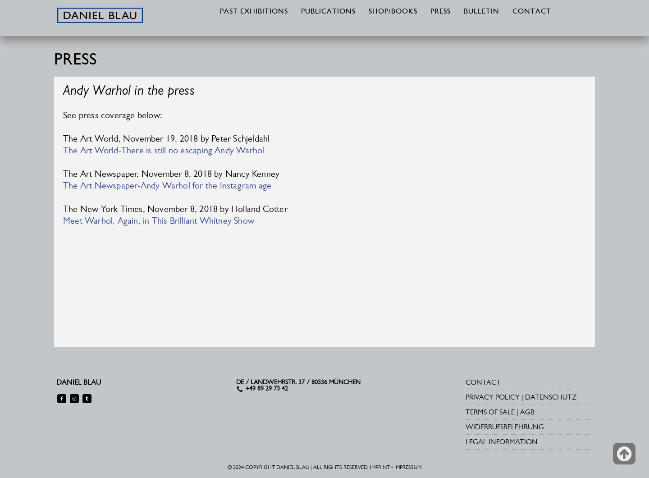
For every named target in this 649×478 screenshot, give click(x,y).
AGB (527, 412)
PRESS (440, 11)
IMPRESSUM (407, 467)
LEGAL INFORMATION (502, 441)
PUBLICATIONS (328, 11)
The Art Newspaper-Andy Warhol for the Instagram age (167, 185)
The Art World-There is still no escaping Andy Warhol (163, 150)
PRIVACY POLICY (493, 397)
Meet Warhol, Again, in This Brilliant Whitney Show (158, 220)
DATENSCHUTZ (550, 397)
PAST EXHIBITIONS (254, 11)
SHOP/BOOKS (393, 11)
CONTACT (532, 11)
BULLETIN (481, 11)
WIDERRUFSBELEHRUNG (505, 427)
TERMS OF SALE (490, 412)
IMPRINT (380, 467)
